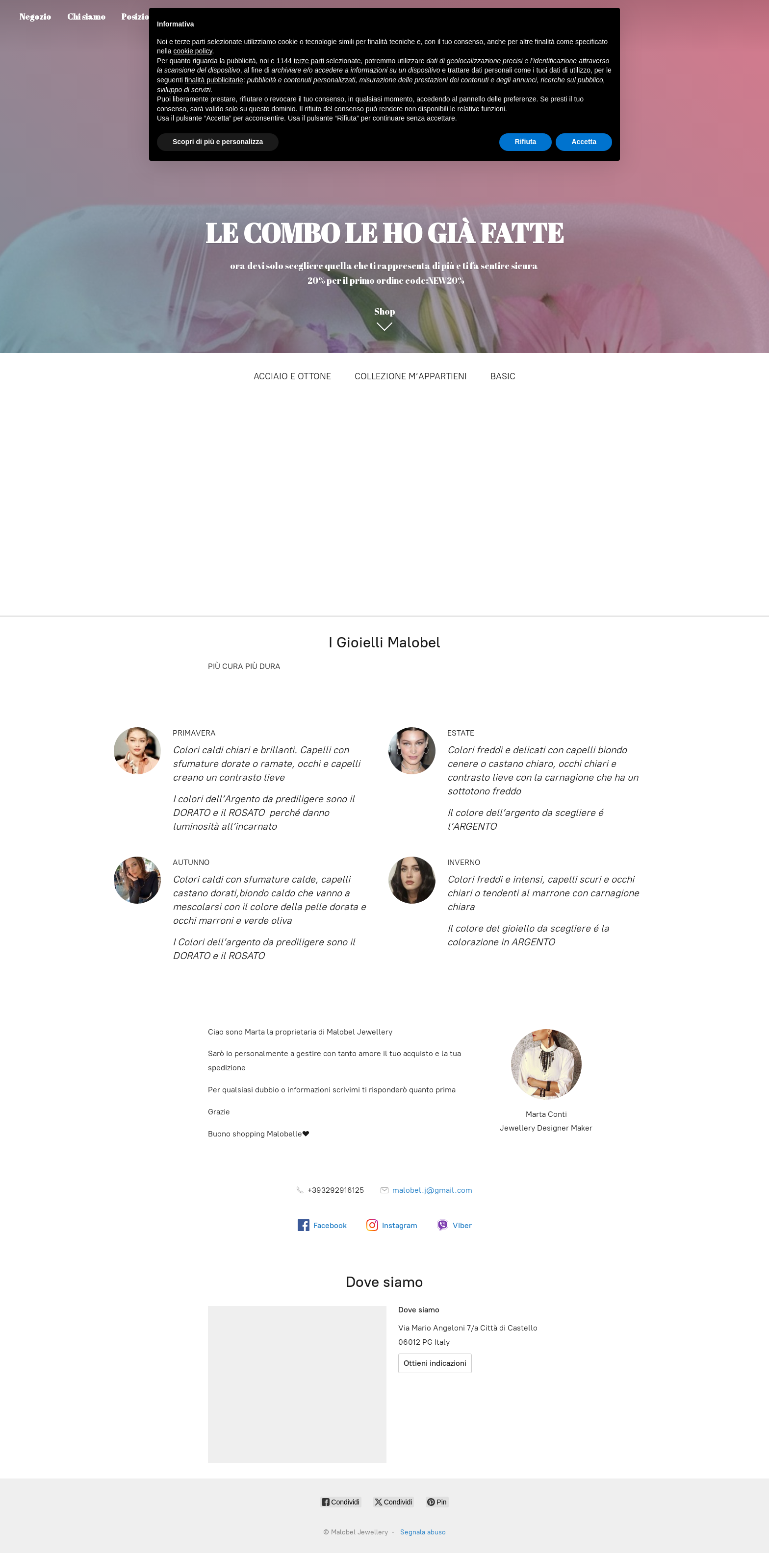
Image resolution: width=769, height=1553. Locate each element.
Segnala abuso (423, 1532)
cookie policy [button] (192, 51)
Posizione (140, 16)
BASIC (502, 376)
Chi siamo (86, 16)
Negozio (35, 16)
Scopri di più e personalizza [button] (218, 142)
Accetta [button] (583, 142)
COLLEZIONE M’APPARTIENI (411, 376)
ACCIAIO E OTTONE (292, 376)
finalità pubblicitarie (214, 80)
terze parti (309, 61)
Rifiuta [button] (526, 142)
